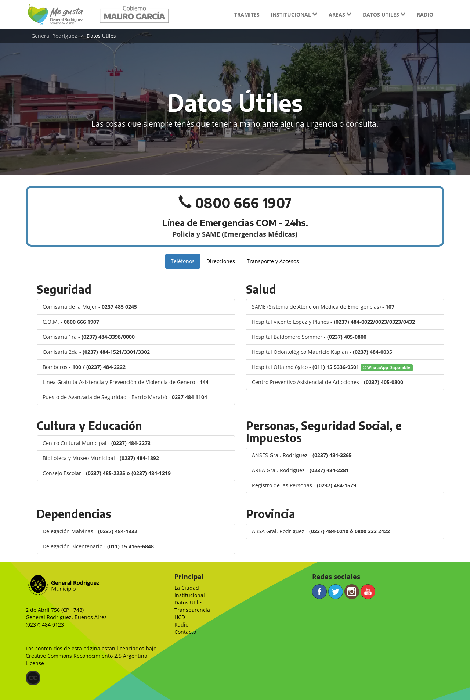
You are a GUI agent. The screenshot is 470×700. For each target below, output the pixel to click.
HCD (179, 617)
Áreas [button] (340, 14)
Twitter (335, 591)
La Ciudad (186, 587)
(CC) (33, 678)
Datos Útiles (189, 602)
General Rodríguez (54, 35)
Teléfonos (183, 261)
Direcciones (220, 261)
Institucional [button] (294, 14)
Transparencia (192, 609)
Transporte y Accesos (273, 261)
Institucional (189, 595)
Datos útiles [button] (384, 14)
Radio (425, 14)
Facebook (319, 591)
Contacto (185, 631)
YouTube (368, 591)
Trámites (247, 14)
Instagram (351, 591)
